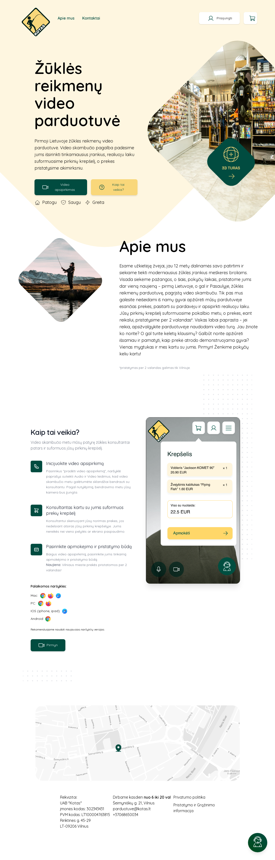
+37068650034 (125, 814)
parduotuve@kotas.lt (132, 808)
